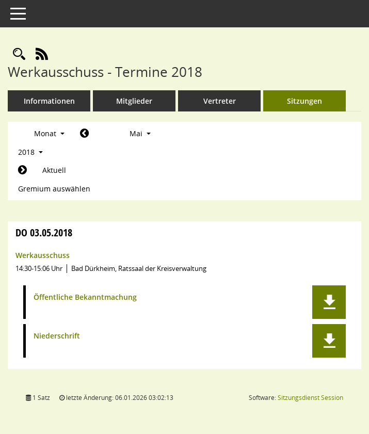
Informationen (49, 101)
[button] (329, 302)
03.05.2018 (43, 232)
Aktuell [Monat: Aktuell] (54, 170)
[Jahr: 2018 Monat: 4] (84, 133)
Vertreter (219, 101)
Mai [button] (140, 133)
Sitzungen (304, 101)
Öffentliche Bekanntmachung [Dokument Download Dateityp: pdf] (85, 297)
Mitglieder (134, 101)
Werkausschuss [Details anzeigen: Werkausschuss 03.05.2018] (42, 255)
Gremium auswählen (54, 189)
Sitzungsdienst (310, 397)
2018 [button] (30, 152)
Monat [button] (49, 133)
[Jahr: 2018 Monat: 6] (22, 170)
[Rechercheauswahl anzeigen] (19, 54)
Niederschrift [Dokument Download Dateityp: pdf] (57, 336)
